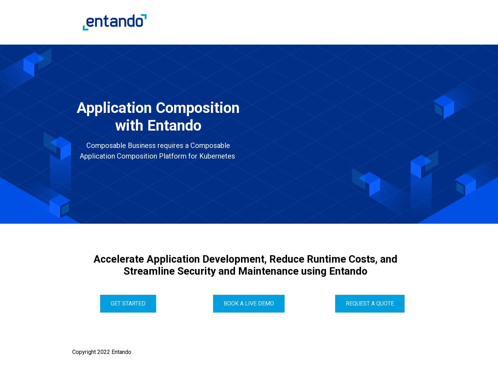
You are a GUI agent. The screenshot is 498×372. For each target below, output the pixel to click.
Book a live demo (249, 303)
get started (128, 303)
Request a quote (370, 303)
